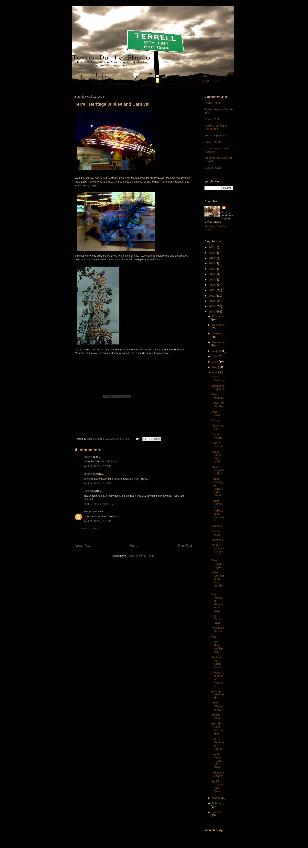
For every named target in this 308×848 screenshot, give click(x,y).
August (216, 351)
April (215, 372)
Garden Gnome (217, 444)
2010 (212, 300)
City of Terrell (212, 141)
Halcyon (89, 490)
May (215, 367)
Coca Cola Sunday (217, 404)
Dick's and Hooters (217, 387)
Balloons (216, 525)
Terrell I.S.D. (212, 119)
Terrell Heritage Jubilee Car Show (217, 487)
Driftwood (217, 539)
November (218, 324)
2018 (212, 263)
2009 (212, 306)
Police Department (215, 135)
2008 (212, 311)
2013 (212, 284)
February (217, 803)
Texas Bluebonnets (217, 706)
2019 (212, 258)
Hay (213, 636)
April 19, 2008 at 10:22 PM (99, 504)
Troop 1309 (90, 511)
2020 (212, 252)
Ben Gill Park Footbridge (217, 728)
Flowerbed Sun (217, 427)
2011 (212, 295)
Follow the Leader (217, 774)
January (217, 812)
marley (88, 456)
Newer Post (83, 545)
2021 (212, 247)
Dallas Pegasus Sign (217, 470)
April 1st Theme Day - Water (217, 786)
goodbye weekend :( (217, 694)
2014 (212, 279)
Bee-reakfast (217, 396)
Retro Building (217, 379)
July (215, 356)
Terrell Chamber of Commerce (215, 127)
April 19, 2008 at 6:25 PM (98, 483)
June (215, 361)
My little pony (216, 533)
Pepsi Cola (215, 413)
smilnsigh (90, 473)
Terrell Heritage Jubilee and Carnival (217, 510)
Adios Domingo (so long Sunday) (217, 580)
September (218, 342)
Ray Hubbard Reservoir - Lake (217, 602)
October (217, 333)
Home (134, 545)
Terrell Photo (212, 102)
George (216, 420)
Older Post (184, 545)
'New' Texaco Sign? (217, 564)
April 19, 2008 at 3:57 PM (98, 466)
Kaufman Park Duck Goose (216, 662)
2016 (212, 268)
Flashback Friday (217, 629)
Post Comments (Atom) (141, 555)
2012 (212, 290)
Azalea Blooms (217, 716)
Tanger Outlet (212, 167)
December (218, 316)
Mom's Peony (216, 436)
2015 (212, 274)
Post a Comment (89, 528)
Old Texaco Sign (217, 619)
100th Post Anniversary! (217, 647)
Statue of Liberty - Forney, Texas (217, 550)
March (216, 798)
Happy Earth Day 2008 (216, 456)
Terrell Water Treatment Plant (217, 761)
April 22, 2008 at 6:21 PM (98, 521)
